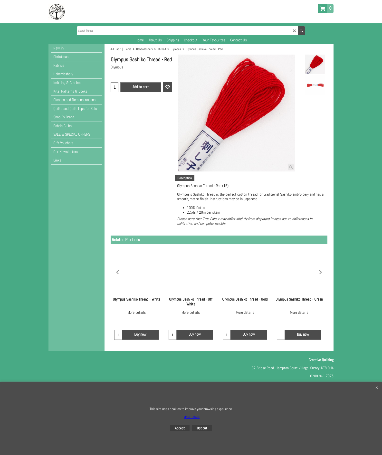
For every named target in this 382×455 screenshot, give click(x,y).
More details (136, 308)
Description (184, 178)
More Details (192, 417)
